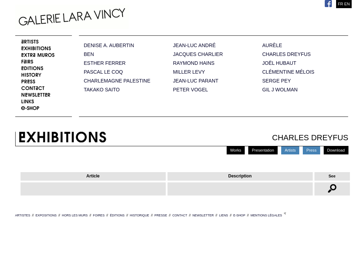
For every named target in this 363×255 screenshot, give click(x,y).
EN (347, 4)
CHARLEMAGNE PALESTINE (117, 81)
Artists (290, 150)
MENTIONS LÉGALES (266, 215)
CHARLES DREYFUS (286, 54)
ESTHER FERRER (105, 63)
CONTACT (179, 215)
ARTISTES (22, 215)
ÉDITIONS (117, 215)
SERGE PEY (276, 81)
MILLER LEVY (189, 72)
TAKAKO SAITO (102, 89)
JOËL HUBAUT (279, 63)
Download (336, 150)
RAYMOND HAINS (194, 63)
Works (236, 150)
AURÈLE (272, 45)
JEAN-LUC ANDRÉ (194, 45)
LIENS (223, 215)
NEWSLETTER (203, 215)
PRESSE (160, 215)
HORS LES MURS (75, 215)
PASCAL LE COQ (103, 72)
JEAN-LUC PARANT (196, 81)
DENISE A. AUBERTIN (109, 45)
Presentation (263, 150)
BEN (89, 54)
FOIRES (99, 215)
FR (340, 4)
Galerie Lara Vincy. (107, 17)
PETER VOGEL (190, 89)
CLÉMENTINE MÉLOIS (288, 72)
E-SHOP (239, 215)
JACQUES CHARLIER (198, 54)
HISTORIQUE (139, 215)
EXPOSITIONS (46, 215)
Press (311, 150)
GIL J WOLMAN (280, 89)
